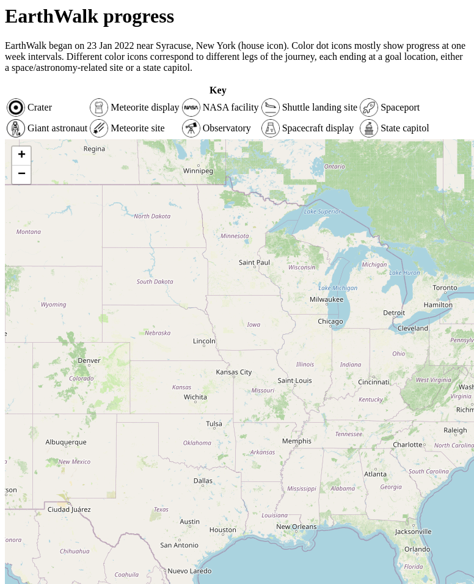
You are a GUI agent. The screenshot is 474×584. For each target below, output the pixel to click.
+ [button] (22, 156)
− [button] (22, 175)
